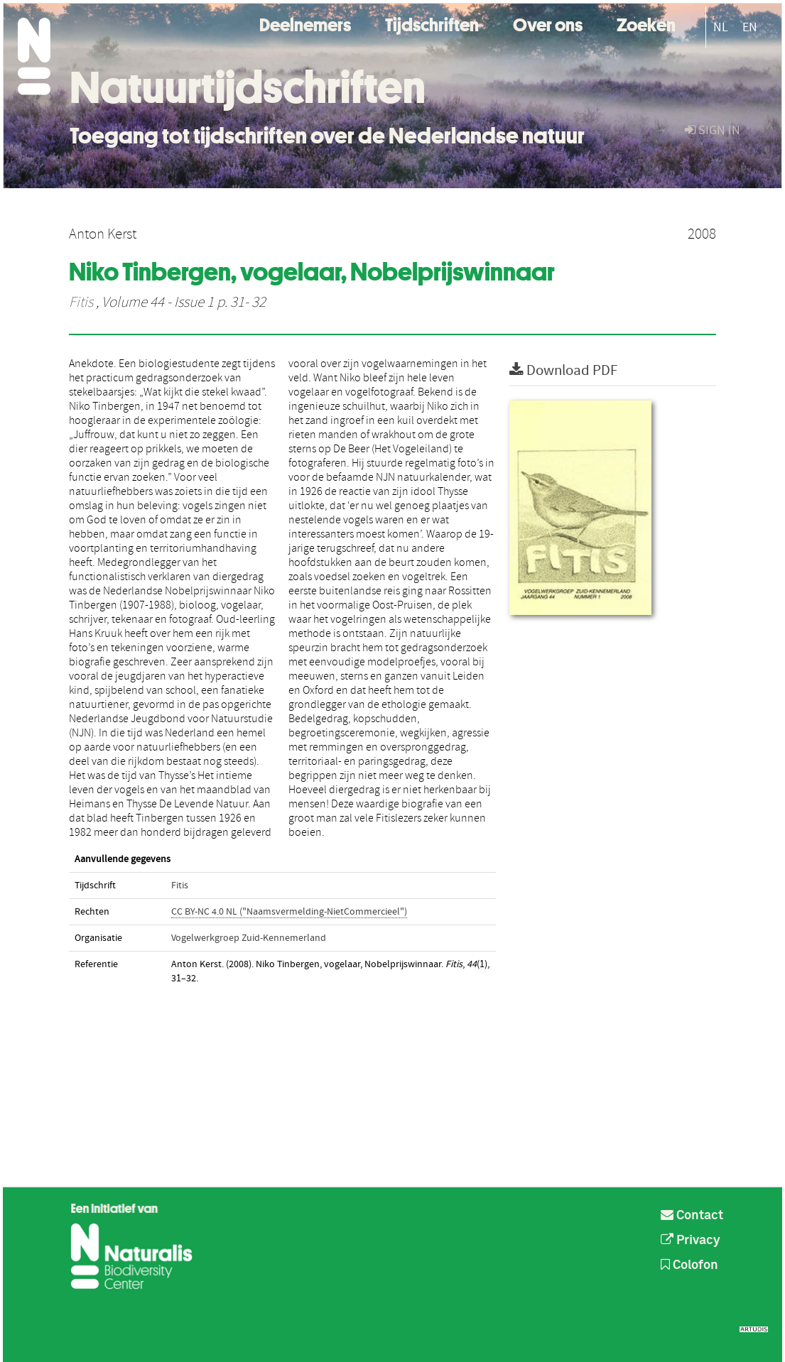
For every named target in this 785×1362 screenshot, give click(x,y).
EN (749, 27)
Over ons (548, 23)
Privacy (690, 1240)
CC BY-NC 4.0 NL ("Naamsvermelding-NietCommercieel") (289, 911)
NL (720, 27)
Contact (692, 1215)
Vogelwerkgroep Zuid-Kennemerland (248, 938)
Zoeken (646, 23)
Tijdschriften (432, 23)
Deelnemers (305, 23)
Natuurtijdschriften (248, 87)
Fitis (81, 302)
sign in (712, 130)
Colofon (689, 1265)
